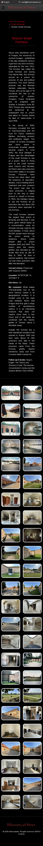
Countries (20, 21)
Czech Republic (18, 24)
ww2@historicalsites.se (30, 2)
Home (11, 21)
